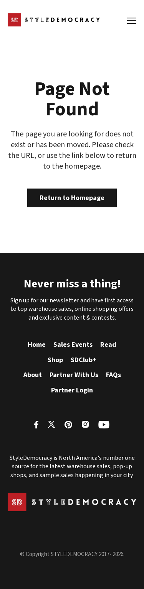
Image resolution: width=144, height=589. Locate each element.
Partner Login (72, 390)
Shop (55, 360)
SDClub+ (83, 360)
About (32, 375)
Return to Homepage (72, 198)
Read (108, 344)
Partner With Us (74, 375)
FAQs (113, 375)
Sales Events (73, 344)
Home (37, 344)
